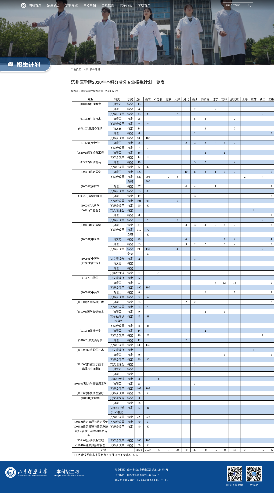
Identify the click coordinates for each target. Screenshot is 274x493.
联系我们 (126, 5)
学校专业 (71, 5)
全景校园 (108, 5)
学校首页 (144, 5)
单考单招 (89, 5)
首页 (85, 69)
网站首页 (35, 5)
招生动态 (53, 5)
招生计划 (95, 69)
